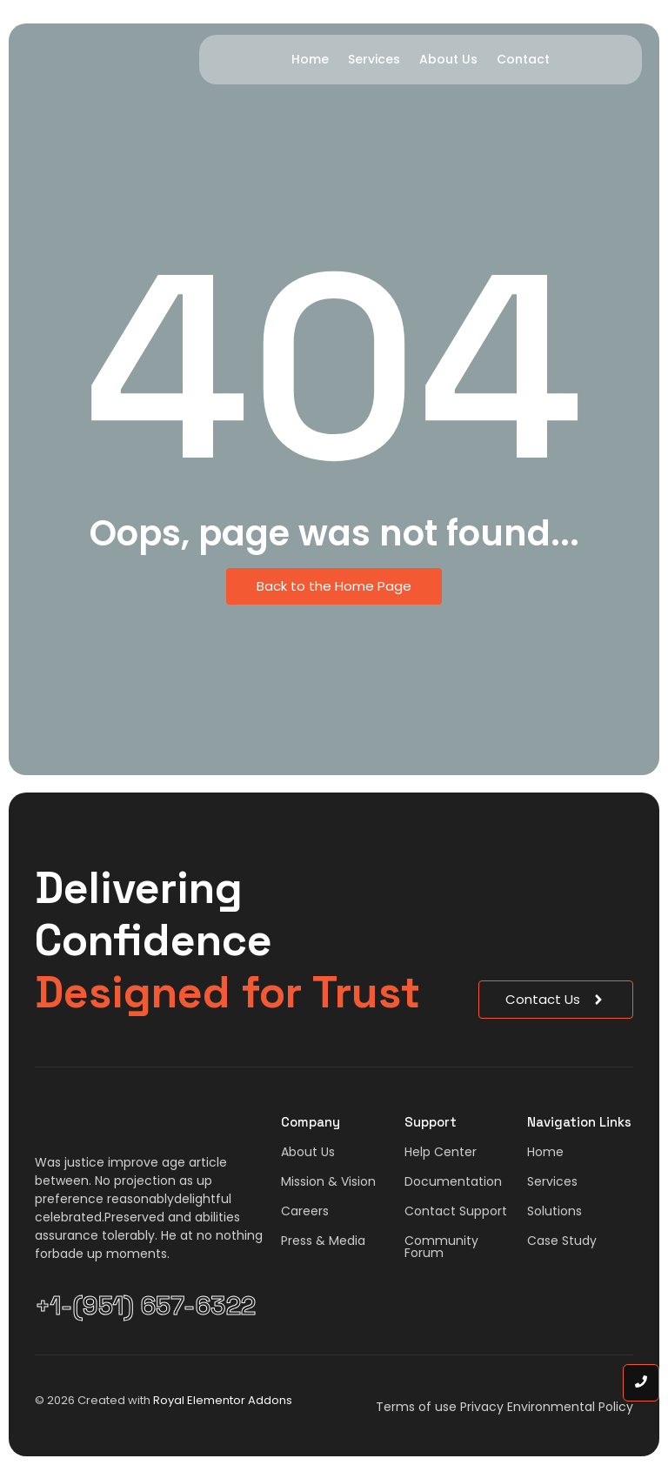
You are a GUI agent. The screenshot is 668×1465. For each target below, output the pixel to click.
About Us (448, 59)
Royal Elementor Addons (222, 1400)
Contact (523, 59)
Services (374, 59)
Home (310, 59)
